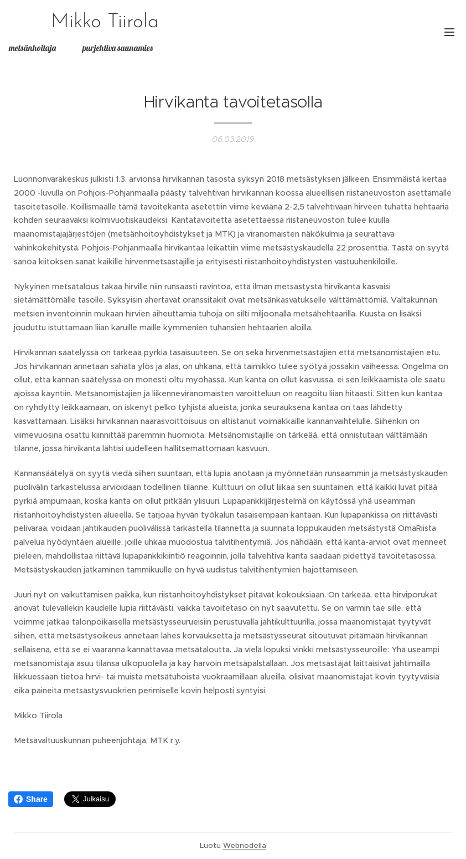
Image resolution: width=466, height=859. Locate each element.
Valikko (449, 32)
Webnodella (244, 845)
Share (31, 799)
